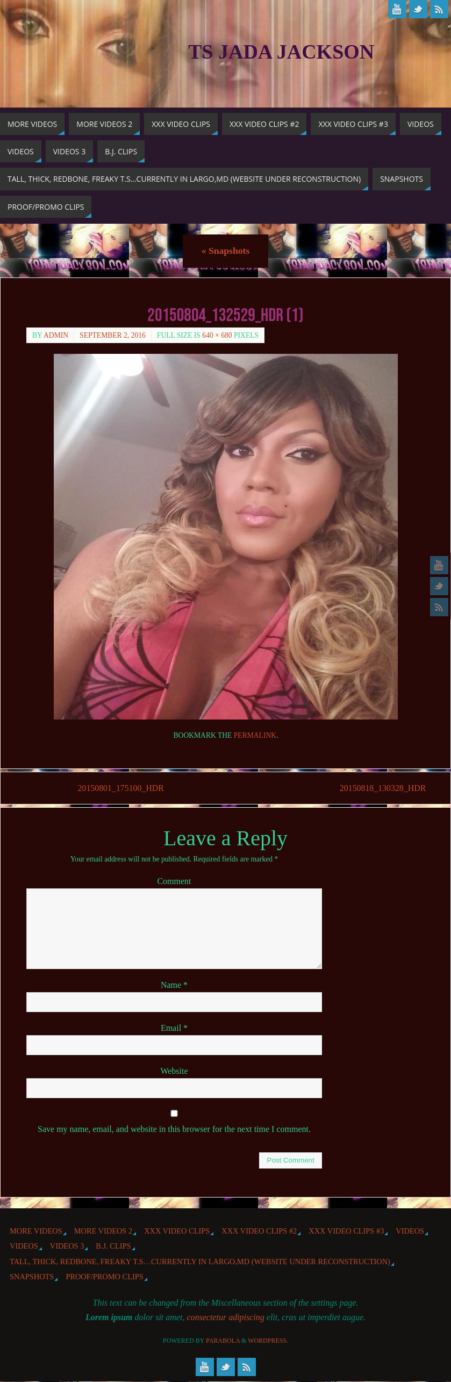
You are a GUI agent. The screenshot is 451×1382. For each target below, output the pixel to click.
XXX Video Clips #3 (346, 1231)
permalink (255, 735)
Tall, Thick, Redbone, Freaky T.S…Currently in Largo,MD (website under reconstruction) (200, 1261)
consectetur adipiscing (225, 1317)
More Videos (36, 1231)
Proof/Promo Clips (104, 1276)
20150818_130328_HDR (381, 788)
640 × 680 (217, 335)
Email (174, 1027)
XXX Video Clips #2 (259, 1231)
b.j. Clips (113, 1246)
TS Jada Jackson (281, 51)
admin (56, 335)
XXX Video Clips (177, 1231)
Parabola (223, 1341)
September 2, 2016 (113, 335)
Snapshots (225, 250)
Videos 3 (67, 1246)
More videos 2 (103, 1231)
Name (174, 984)
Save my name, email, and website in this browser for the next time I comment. (174, 1129)
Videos (410, 1231)
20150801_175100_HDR (121, 788)
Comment (174, 881)
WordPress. (268, 1341)
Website (174, 1070)
